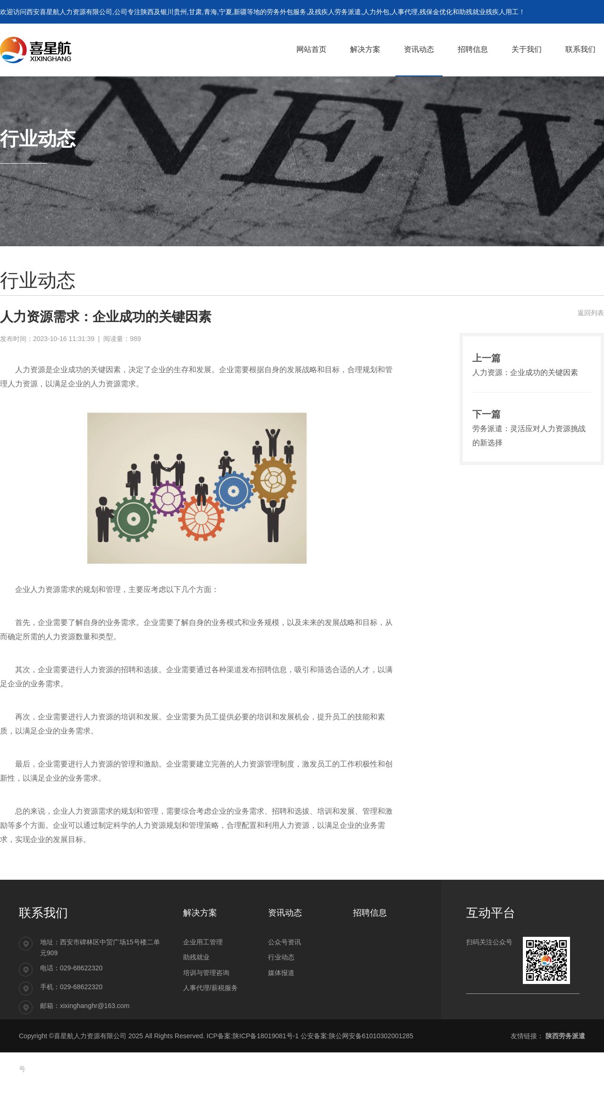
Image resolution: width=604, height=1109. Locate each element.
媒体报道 (281, 972)
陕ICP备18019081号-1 (266, 1036)
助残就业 (196, 957)
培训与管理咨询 (206, 972)
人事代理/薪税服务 (210, 988)
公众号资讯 (284, 942)
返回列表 (591, 313)
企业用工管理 (203, 942)
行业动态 (281, 957)
